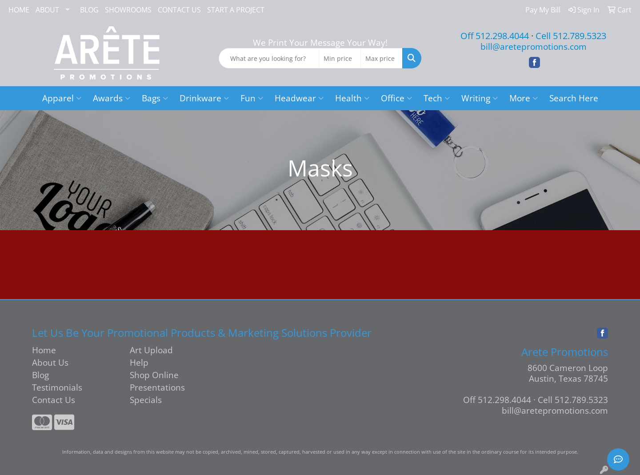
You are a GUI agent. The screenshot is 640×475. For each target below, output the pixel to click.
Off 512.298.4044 (494, 36)
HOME (18, 10)
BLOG (89, 10)
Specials (146, 399)
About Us (50, 362)
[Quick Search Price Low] (340, 58)
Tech (437, 98)
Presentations (157, 387)
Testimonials (57, 387)
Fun (251, 98)
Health (352, 98)
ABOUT (47, 10)
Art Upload (151, 349)
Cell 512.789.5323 (571, 36)
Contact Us (53, 399)
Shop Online (154, 374)
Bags (155, 98)
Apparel (61, 98)
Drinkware (204, 98)
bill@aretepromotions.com (533, 46)
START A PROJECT (235, 10)
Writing (479, 98)
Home (44, 349)
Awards (111, 98)
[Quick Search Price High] (381, 58)
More (523, 98)
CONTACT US (179, 10)
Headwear (299, 98)
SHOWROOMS (128, 10)
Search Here (573, 98)
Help (139, 362)
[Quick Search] (269, 58)
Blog (40, 374)
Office (396, 98)
